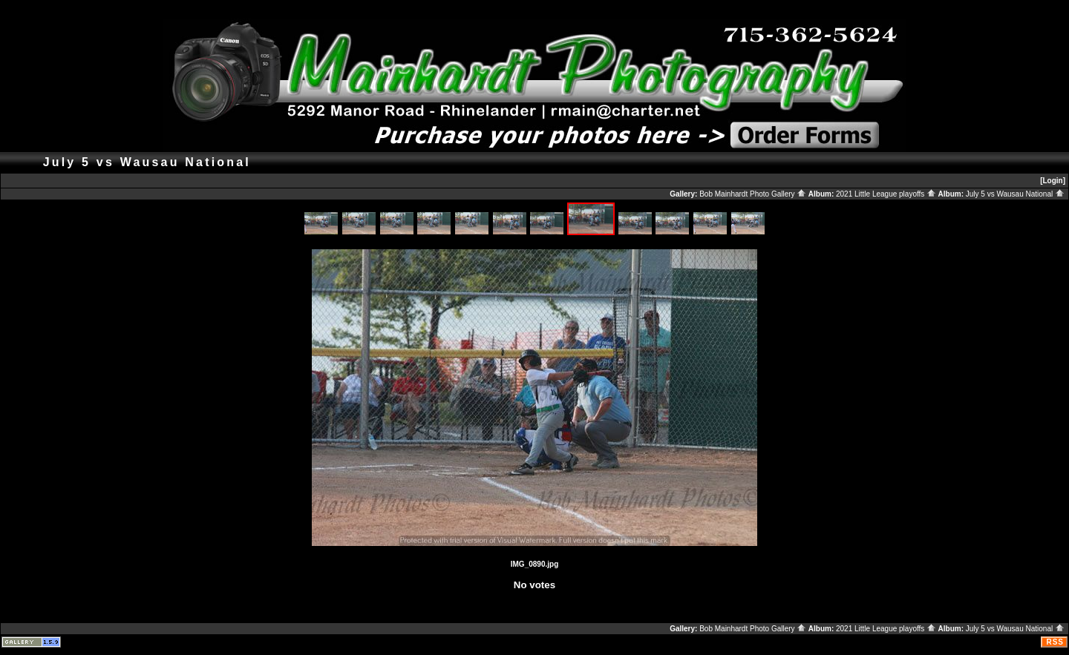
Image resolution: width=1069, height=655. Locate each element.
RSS (1055, 642)
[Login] (1052, 181)
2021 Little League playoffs (886, 194)
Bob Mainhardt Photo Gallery (752, 194)
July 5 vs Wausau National (1015, 194)
